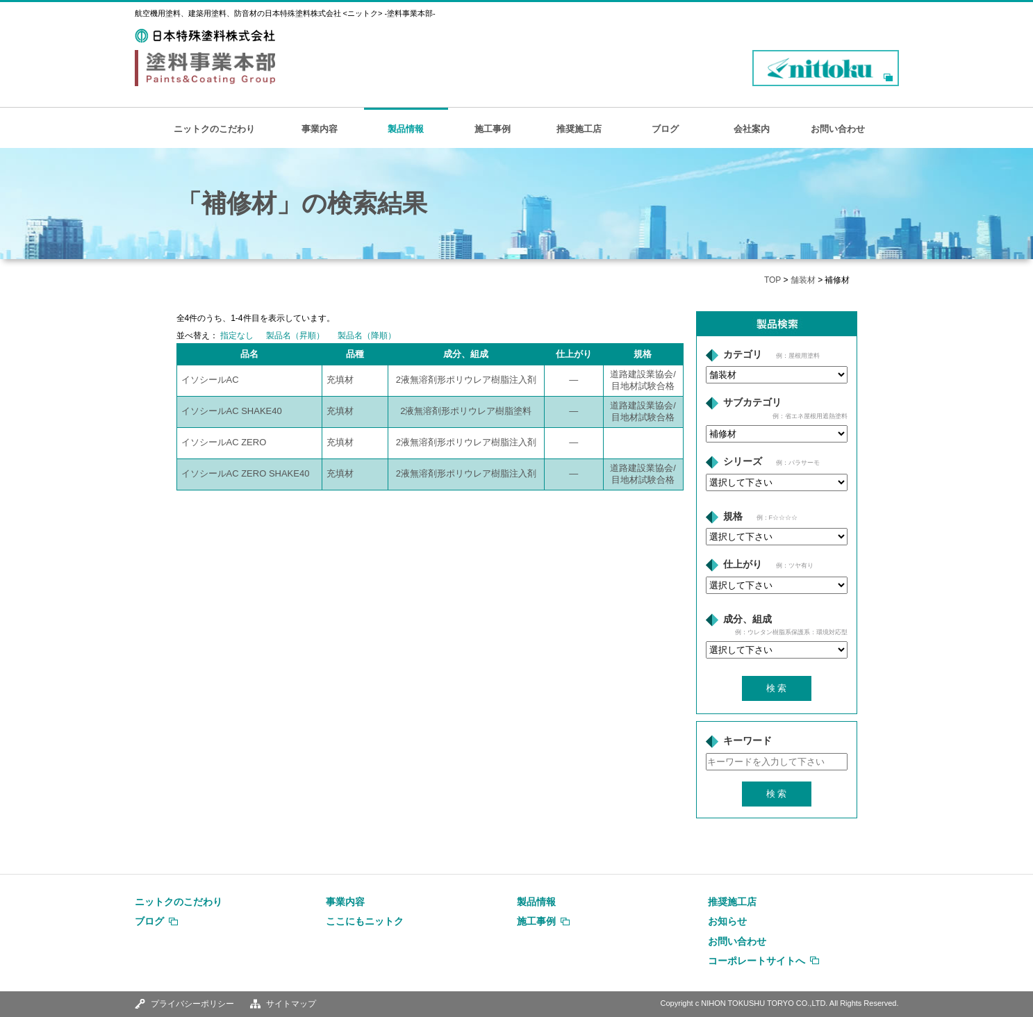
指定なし (237, 335)
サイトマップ (291, 1004)
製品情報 (406, 129)
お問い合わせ (838, 129)
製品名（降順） (367, 335)
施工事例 (492, 129)
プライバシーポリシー (192, 1004)
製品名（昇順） (295, 335)
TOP (772, 280)
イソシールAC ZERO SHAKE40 (245, 473)
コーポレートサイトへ (756, 960)
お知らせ (727, 921)
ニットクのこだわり (214, 129)
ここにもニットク (365, 921)
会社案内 (752, 129)
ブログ (665, 129)
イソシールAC (210, 379)
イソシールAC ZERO (224, 442)
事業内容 (319, 129)
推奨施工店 (579, 129)
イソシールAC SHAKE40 (231, 411)
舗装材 (803, 280)
